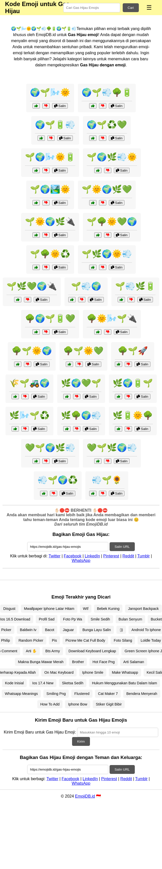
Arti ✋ (31, 651)
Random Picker (30, 640)
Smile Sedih (100, 619)
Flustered (81, 694)
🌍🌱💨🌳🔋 (107, 92)
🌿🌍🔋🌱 (133, 383)
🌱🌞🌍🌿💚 (107, 189)
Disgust (9, 609)
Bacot (49, 630)
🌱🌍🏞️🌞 (50, 189)
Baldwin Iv (28, 630)
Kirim (81, 741)
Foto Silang (123, 640)
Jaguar (68, 630)
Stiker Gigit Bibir (109, 704)
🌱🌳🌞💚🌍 (112, 221)
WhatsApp (81, 560)
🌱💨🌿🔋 (135, 286)
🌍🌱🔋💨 (55, 124)
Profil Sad (46, 619)
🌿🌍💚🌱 (81, 383)
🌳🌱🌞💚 (83, 350)
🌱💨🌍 (86, 286)
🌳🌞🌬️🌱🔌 (112, 318)
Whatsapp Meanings (21, 694)
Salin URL (122, 547)
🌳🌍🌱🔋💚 (50, 318)
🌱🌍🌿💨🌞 (112, 156)
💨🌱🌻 (107, 479)
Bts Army (52, 651)
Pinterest (111, 556)
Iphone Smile (92, 672)
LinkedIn (92, 556)
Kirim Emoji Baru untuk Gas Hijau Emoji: (40, 732)
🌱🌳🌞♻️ (50, 253)
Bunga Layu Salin (96, 630)
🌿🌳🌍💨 (81, 415)
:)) (121, 630)
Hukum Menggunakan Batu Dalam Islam (124, 683)
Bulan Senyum (130, 619)
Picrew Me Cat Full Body (85, 640)
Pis (54, 640)
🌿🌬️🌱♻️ (29, 415)
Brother (78, 662)
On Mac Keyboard (59, 672)
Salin (60, 106)
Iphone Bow (77, 704)
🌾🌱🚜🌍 (29, 383)
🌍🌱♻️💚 (107, 124)
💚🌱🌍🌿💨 (50, 447)
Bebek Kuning (108, 609)
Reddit (128, 556)
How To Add (50, 704)
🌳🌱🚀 (133, 350)
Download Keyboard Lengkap (92, 651)
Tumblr (143, 556)
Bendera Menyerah (141, 694)
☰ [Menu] (149, 7)
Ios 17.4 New (42, 683)
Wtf (85, 609)
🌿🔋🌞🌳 (133, 415)
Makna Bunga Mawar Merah (40, 662)
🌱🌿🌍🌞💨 (107, 253)
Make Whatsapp (125, 672)
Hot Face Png (103, 662)
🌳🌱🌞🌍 (32, 350)
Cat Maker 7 (108, 694)
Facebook (72, 556)
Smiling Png (56, 694)
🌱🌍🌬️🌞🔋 (50, 156)
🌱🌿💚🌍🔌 (32, 286)
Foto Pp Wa (72, 619)
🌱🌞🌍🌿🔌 (50, 221)
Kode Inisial (14, 683)
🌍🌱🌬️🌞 (50, 92)
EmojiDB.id (85, 796)
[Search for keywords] (91, 7)
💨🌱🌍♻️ (58, 479)
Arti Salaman (133, 662)
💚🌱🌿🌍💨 (112, 447)
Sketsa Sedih (72, 683)
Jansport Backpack (143, 609)
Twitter (54, 556)
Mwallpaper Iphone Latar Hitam (49, 609)
